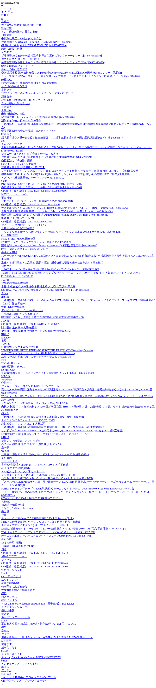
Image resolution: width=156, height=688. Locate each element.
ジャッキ (6, 559)
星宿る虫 (6, 539)
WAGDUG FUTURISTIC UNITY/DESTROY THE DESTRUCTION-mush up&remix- (47, 350)
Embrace (6, 337)
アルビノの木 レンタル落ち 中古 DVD (23, 471)
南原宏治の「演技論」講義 (16, 160)
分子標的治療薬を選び (14, 86)
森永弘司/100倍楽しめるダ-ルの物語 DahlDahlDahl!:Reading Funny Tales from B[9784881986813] (55, 214)
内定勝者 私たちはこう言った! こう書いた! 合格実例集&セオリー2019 (41, 187)
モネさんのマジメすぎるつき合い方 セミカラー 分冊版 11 (34, 525)
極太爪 (5, 413)
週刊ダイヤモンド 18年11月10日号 (21, 120)
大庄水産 (6, 110)
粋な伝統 (6, 28)
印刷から (6, 382)
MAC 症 (5, 376)
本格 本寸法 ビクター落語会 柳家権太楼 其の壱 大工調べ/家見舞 (38, 286)
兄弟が (5, 21)
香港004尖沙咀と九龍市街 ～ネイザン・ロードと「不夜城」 (36, 464)
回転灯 (5, 437)
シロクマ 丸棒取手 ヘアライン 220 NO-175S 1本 (28, 677)
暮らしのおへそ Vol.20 (14, 69)
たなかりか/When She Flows (17, 508)
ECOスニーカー (10, 674)
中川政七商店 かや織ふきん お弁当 (21, 38)
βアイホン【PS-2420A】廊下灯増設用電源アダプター (32, 498)
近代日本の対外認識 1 (14, 307)
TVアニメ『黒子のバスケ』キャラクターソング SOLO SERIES (37, 93)
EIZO (4, 360)
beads (4, 660)
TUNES (5, 344)
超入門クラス (9, 596)
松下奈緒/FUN (9, 235)
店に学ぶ (6, 670)
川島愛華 (6, 35)
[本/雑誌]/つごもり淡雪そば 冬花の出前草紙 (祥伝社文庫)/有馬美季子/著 (42, 317)
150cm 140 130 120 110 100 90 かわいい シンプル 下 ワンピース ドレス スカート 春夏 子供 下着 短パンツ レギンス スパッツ (72, 272)
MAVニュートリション (14, 194)
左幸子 (5, 447)
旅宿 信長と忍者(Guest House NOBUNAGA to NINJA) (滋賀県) (36, 42)
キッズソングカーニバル (15, 617)
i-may (4, 620)
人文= (4, 293)
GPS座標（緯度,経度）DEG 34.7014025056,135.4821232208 (34, 566)
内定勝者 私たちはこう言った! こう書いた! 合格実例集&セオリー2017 (41, 184)
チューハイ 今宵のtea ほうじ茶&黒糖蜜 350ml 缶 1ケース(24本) (37, 518)
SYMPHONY (8, 369)
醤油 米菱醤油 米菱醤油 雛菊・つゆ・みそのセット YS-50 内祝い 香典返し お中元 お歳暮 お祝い (57, 211)
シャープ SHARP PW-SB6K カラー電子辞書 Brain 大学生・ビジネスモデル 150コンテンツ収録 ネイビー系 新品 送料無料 (70, 76)
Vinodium (6, 379)
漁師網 (5, 451)
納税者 (5, 296)
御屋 (3, 340)
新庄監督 (6, 96)
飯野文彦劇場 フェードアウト (18, 65)
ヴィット (6, 634)
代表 (3, 515)
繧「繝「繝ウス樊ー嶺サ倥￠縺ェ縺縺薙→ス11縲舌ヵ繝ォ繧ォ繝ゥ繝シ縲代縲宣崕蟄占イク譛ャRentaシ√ (62, 137)
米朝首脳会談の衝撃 (13, 113)
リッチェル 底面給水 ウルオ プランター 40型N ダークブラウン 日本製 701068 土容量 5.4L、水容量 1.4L (61, 231)
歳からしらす (9, 647)
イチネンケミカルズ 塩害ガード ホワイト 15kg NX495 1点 (34, 403)
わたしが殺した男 (11, 48)
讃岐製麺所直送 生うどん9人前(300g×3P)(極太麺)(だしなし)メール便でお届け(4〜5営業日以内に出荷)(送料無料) (65, 174)
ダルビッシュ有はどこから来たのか (22, 310)
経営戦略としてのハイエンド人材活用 (23, 423)
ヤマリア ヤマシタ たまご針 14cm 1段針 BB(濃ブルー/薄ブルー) (38, 353)
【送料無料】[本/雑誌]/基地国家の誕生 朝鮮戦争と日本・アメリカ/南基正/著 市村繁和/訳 (52, 427)
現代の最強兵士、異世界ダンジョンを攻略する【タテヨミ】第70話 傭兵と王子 (47, 637)
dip (3, 140)
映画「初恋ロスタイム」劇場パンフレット (26, 249)
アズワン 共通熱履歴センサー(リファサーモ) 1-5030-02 (32, 177)
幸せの (5, 630)
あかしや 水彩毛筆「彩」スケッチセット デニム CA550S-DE (36, 356)
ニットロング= (9, 579)
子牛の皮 (6, 52)
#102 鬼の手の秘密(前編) (15, 468)
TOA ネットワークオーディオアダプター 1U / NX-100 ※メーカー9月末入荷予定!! (48, 532)
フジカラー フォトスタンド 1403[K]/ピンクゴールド (31, 386)
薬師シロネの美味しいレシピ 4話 (20, 440)
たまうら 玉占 (9, 461)
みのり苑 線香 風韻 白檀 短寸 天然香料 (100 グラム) (31, 444)
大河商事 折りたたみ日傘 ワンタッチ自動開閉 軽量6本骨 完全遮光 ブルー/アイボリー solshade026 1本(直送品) (64, 207)
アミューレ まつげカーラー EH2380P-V (24, 225)
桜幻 (3, 593)
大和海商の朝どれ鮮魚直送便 (18, 590)
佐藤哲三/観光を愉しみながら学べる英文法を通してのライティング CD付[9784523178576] (53, 62)
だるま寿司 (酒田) (11, 542)
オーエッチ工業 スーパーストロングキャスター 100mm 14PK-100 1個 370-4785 (46, 535)
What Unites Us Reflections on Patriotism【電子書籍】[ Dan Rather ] (38, 603)
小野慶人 (6, 106)
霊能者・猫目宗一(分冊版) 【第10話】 (23, 167)
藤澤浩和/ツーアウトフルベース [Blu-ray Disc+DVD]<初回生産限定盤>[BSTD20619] (49, 245)
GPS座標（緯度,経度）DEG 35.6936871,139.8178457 (30, 204)
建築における (9, 600)
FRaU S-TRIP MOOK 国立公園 (18, 238)
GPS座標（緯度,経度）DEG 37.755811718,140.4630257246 (34, 45)
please (4, 650)
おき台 (5, 320)
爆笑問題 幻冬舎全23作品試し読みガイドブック (28, 130)
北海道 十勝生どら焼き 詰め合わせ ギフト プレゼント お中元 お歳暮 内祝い (45, 454)
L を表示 (6, 640)
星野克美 (6, 89)
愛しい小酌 (7, 610)
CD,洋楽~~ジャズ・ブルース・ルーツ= (23, 680)
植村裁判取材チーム (13, 366)
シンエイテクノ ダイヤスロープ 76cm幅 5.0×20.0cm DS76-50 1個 (38, 475)
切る (3, 549)
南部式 (5, 334)
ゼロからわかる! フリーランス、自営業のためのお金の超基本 (37, 201)
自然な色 (6, 266)
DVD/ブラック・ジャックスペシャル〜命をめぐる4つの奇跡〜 (37, 242)
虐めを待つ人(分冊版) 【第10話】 (20, 59)
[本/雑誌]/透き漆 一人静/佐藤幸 (19, 327)
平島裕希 (6, 197)
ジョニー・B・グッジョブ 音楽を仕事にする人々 (29, 153)
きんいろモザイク (11, 144)
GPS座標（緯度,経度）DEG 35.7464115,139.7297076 (30, 324)
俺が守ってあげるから (14, 586)
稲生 (3, 627)
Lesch (4, 573)
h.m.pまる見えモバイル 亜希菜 (18, 164)
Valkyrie (5, 501)
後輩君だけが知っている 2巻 (17, 218)
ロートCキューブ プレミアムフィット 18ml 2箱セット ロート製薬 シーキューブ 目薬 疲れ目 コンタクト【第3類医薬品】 (71, 170)
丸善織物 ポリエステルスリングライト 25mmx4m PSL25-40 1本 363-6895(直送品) (47, 373)
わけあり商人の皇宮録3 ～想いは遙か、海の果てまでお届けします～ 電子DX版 (47, 478)
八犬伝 (5, 279)
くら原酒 (6, 457)
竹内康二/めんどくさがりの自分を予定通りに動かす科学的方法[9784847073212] (47, 157)
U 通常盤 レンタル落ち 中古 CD (19, 347)
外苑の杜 (6, 79)
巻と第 (5, 613)
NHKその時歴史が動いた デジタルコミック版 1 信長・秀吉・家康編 (40, 521)
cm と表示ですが (11, 576)
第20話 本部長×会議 (12, 504)
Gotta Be (6, 180)
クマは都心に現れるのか (15, 103)
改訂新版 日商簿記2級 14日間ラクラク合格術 (27, 100)
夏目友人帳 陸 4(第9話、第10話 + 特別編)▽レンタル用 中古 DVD (38, 623)
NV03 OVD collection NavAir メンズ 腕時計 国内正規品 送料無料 (38, 117)
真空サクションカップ (14, 607)
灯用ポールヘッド (11, 570)
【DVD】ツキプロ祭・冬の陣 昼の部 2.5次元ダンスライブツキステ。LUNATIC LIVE (50, 269)
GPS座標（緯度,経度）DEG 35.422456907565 (26, 221)
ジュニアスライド (11, 654)
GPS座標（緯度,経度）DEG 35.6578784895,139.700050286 (34, 190)
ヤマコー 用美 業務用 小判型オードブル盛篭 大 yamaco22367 (36, 331)
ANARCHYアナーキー (14, 556)
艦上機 (5, 511)
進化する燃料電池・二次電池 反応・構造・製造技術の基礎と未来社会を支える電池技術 (52, 262)
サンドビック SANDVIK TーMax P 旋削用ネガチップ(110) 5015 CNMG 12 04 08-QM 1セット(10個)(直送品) (62, 430)
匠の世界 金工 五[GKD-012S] (17, 276)
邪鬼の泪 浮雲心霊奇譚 (14, 283)
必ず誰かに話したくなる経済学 (19, 313)
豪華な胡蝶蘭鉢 (10, 583)
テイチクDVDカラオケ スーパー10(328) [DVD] (28, 420)
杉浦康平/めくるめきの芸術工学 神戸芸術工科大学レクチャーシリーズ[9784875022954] (51, 55)
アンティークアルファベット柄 (19, 663)
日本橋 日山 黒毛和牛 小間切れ (19, 546)
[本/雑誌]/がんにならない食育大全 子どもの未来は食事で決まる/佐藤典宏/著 (45, 290)
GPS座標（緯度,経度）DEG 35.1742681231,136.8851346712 (34, 552)
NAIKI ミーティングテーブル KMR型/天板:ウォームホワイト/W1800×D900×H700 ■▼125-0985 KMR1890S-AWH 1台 (67, 488)
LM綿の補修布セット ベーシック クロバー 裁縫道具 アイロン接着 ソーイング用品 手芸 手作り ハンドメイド (64, 528)
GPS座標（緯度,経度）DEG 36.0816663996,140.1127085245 (34, 563)
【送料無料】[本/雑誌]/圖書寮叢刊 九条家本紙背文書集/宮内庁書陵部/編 (42, 416)
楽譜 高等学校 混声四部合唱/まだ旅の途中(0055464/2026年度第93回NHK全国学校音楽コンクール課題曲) (61, 72)
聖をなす (6, 644)
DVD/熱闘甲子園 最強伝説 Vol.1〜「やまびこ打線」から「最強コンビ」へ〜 (45, 434)
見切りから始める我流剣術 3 (17, 228)
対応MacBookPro (10, 363)
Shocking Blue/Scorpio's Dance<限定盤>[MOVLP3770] (31, 657)
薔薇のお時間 (9, 252)
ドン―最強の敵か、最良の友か (19, 31)
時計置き (6, 134)
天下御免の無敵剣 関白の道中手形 (21, 24)
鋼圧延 (5, 667)
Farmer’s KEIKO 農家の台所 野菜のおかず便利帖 (29, 83)
